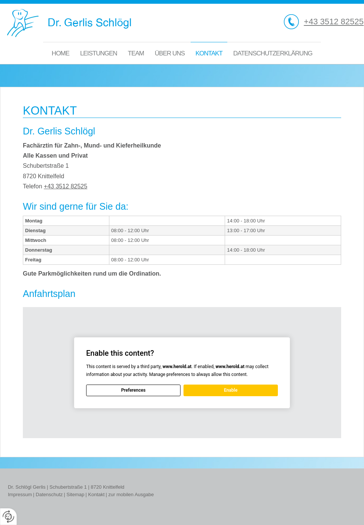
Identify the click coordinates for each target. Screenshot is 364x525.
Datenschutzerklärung (272, 53)
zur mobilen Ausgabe (131, 494)
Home (60, 53)
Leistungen (98, 53)
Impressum (20, 494)
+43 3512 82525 (334, 21)
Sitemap (76, 494)
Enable (230, 390)
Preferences (133, 390)
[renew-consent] (8, 516)
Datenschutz (49, 494)
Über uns (170, 53)
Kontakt (208, 53)
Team (136, 53)
